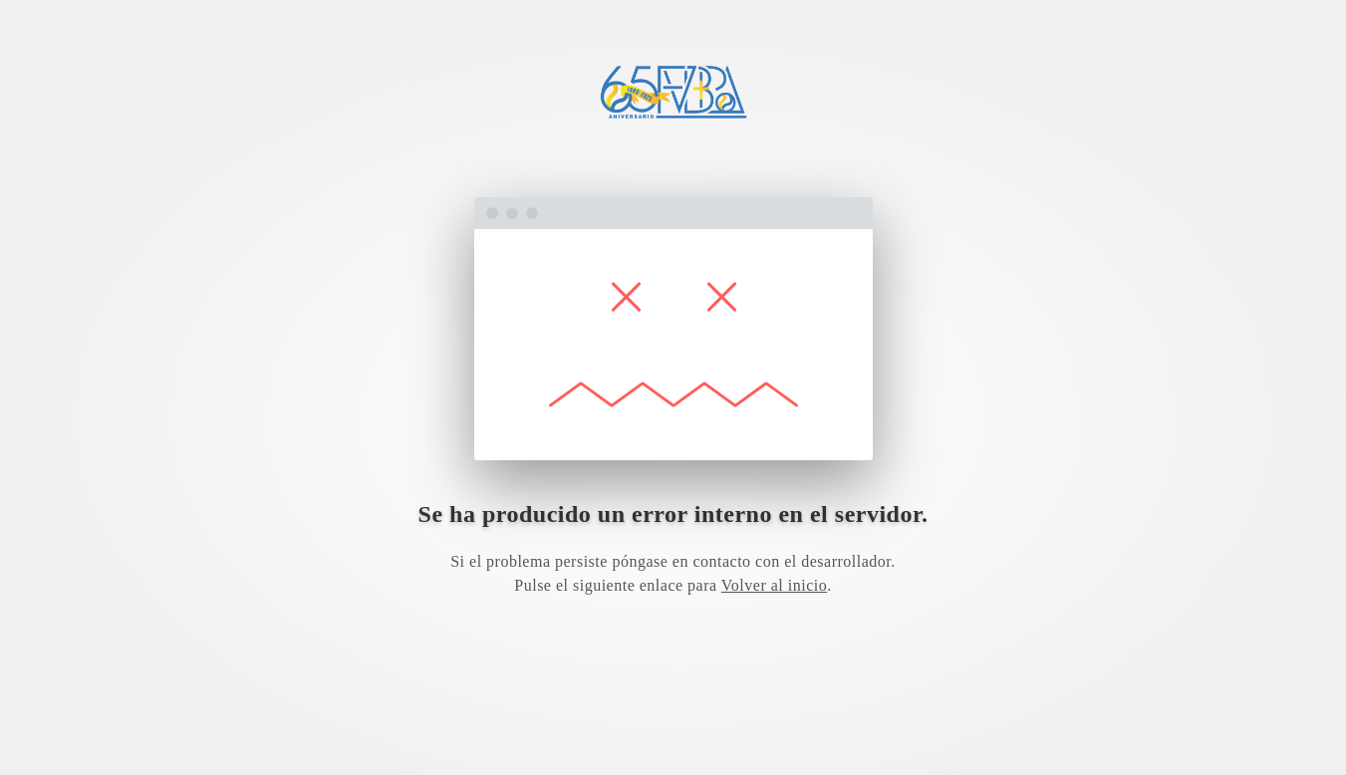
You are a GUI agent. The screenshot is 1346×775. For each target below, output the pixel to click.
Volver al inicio (774, 585)
